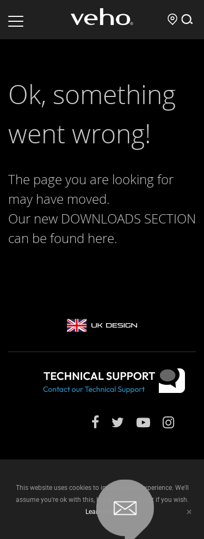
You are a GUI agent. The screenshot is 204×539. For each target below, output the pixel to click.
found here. (84, 238)
